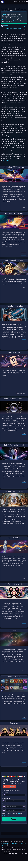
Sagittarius (18, 28)
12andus (6, 25)
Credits (5, 845)
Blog (9, 845)
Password (5, 804)
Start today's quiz (21, 393)
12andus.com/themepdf (8, 20)
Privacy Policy (5, 815)
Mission (7, 843)
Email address (6, 798)
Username (5, 792)
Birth (11, 28)
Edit (25, 26)
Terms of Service (14, 843)
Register (4, 14)
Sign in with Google (9, 786)
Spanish (7, 28)
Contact (3, 843)
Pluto (14, 28)
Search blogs (5, 160)
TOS (19, 813)
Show (23, 207)
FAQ (2, 845)
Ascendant (8, 30)
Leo (12, 30)
